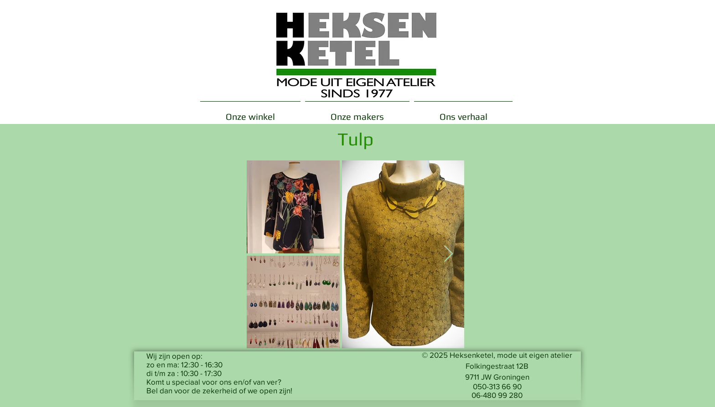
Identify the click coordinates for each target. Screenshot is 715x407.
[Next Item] (448, 254)
